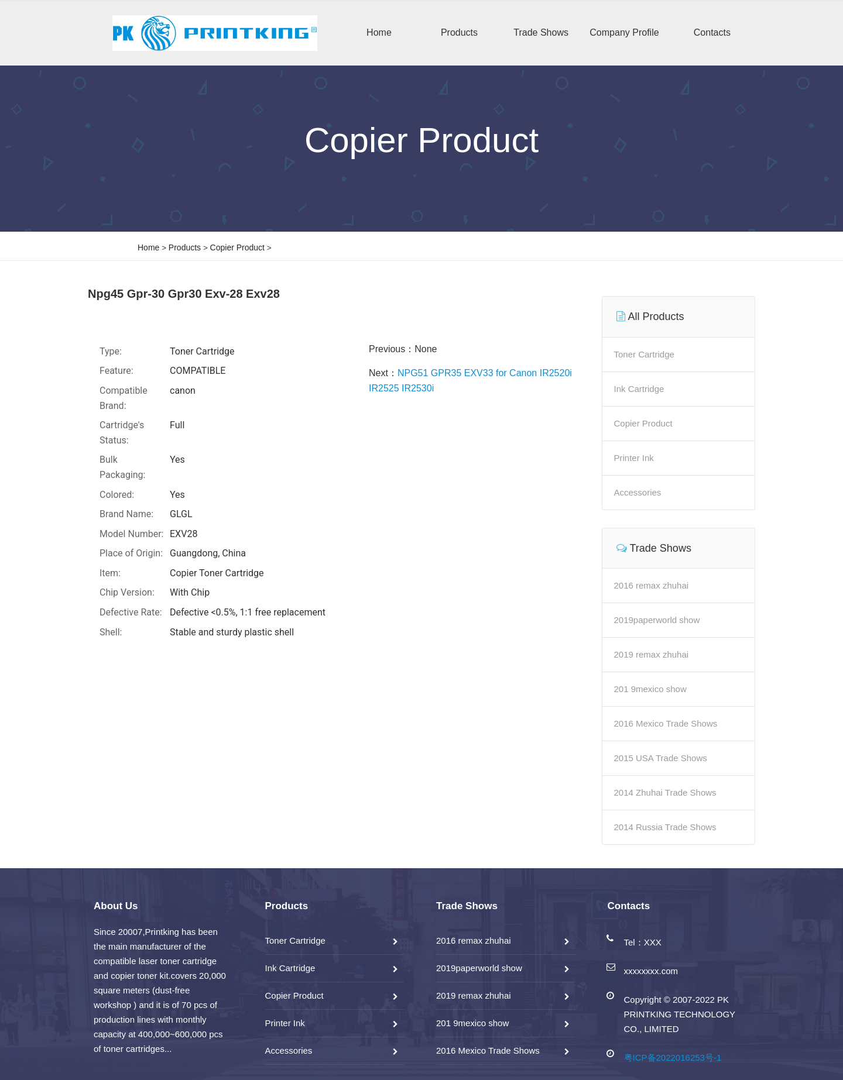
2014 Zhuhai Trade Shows (665, 792)
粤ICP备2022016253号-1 (673, 1057)
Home (379, 32)
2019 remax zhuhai (651, 654)
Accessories (638, 492)
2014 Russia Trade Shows (665, 827)
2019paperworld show (657, 620)
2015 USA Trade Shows (660, 758)
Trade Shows (540, 32)
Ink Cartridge (639, 389)
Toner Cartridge (644, 354)
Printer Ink (634, 458)
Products (459, 32)
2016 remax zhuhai (651, 585)
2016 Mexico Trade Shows (666, 723)
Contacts (712, 32)
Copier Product (237, 247)
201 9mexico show (650, 689)
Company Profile (624, 32)
